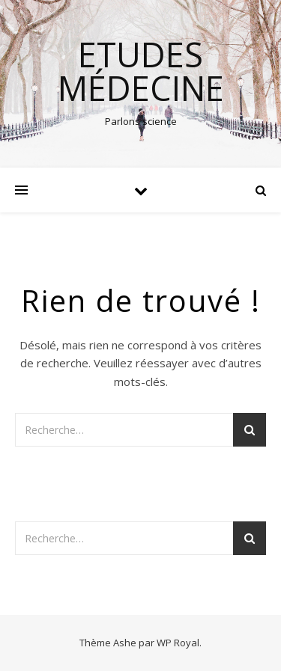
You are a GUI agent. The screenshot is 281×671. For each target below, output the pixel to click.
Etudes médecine (141, 71)
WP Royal (178, 642)
